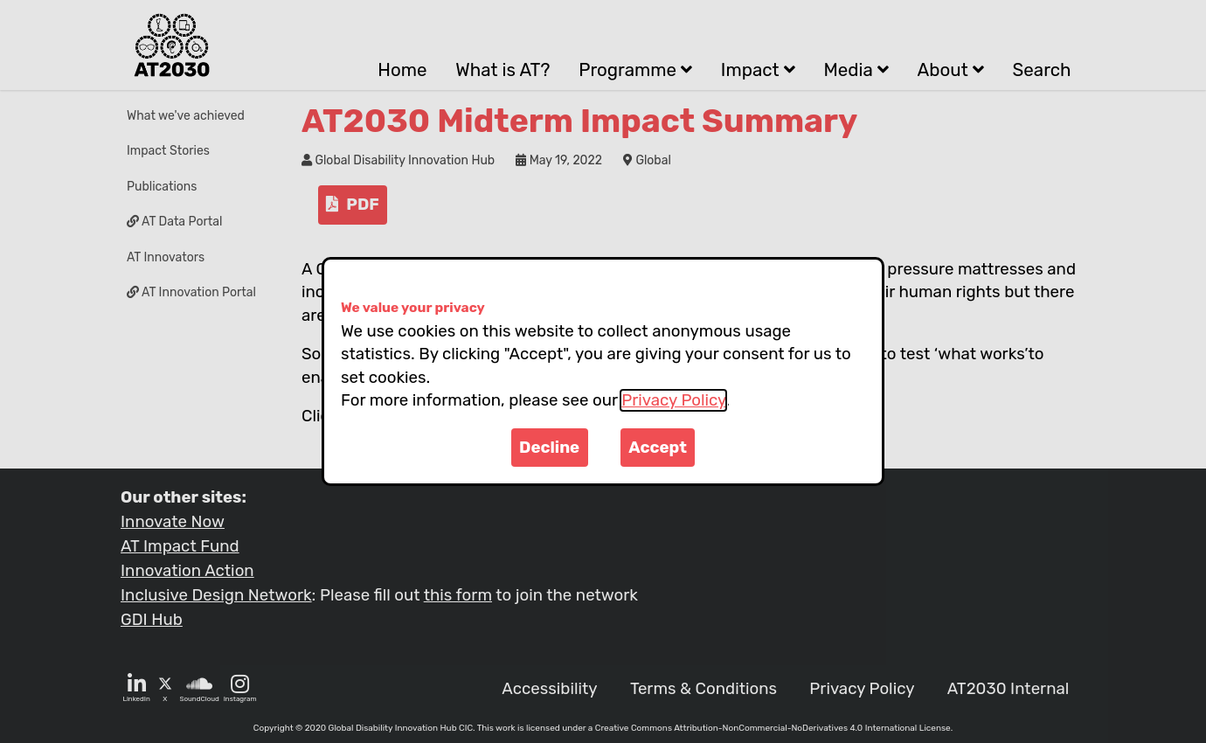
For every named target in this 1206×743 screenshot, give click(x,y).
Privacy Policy (673, 400)
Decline (549, 447)
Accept (657, 447)
